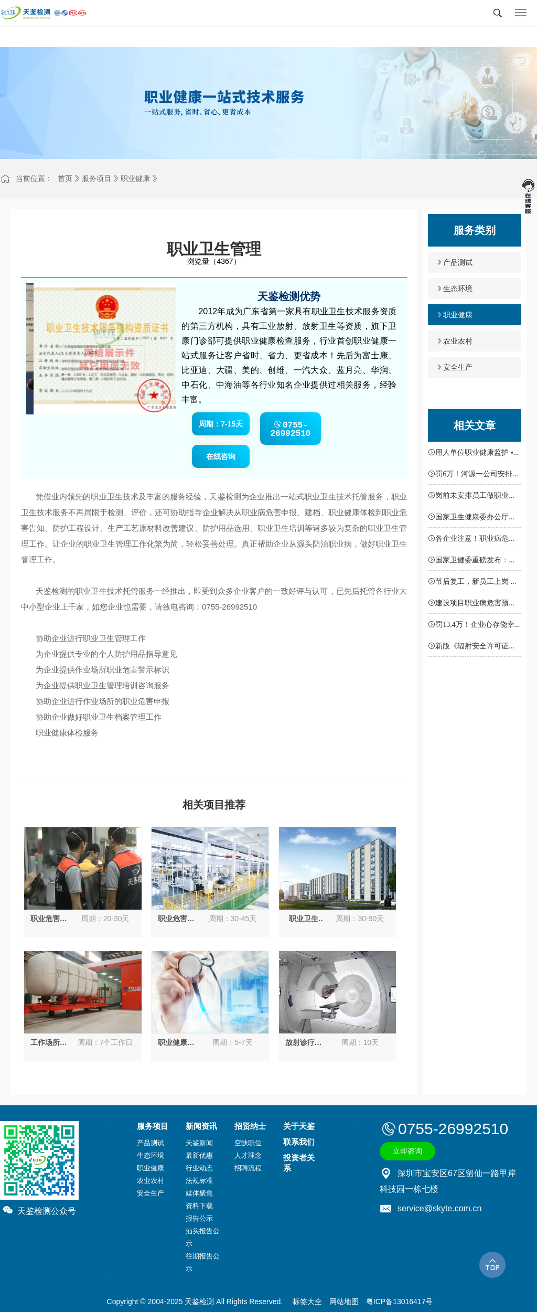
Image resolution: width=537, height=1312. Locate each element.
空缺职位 (248, 1143)
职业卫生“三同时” (303, 919)
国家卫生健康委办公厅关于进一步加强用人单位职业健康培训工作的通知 (472, 519)
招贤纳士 (250, 1126)
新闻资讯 (201, 1126)
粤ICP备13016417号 (399, 1301)
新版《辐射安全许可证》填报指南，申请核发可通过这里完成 (472, 648)
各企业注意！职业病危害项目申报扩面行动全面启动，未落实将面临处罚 (472, 540)
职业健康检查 (176, 1043)
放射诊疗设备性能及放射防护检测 (303, 1043)
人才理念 (248, 1155)
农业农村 (457, 341)
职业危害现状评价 (176, 919)
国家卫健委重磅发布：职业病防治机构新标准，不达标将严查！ (472, 562)
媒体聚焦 (199, 1193)
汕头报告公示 (203, 1237)
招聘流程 (248, 1168)
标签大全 (307, 1301)
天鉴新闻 (199, 1143)
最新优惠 (199, 1155)
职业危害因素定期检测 (48, 919)
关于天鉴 (299, 1126)
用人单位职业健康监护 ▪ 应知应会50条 (470, 454)
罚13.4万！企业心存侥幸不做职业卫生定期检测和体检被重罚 (472, 626)
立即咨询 (407, 1151)
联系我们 (299, 1141)
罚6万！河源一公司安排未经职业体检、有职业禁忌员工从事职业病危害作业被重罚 (474, 476)
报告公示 (199, 1218)
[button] (95, 399)
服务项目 (96, 178)
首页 (65, 178)
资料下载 (199, 1206)
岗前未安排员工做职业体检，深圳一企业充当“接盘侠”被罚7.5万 (472, 497)
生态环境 (457, 288)
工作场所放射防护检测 (48, 1043)
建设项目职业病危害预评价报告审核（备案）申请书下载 (472, 605)
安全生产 (457, 367)
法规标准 (199, 1181)
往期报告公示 (203, 1262)
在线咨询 (220, 456)
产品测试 (457, 262)
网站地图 (344, 1301)
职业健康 (135, 178)
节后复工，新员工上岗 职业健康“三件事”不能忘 (473, 583)
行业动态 (199, 1168)
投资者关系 (299, 1162)
